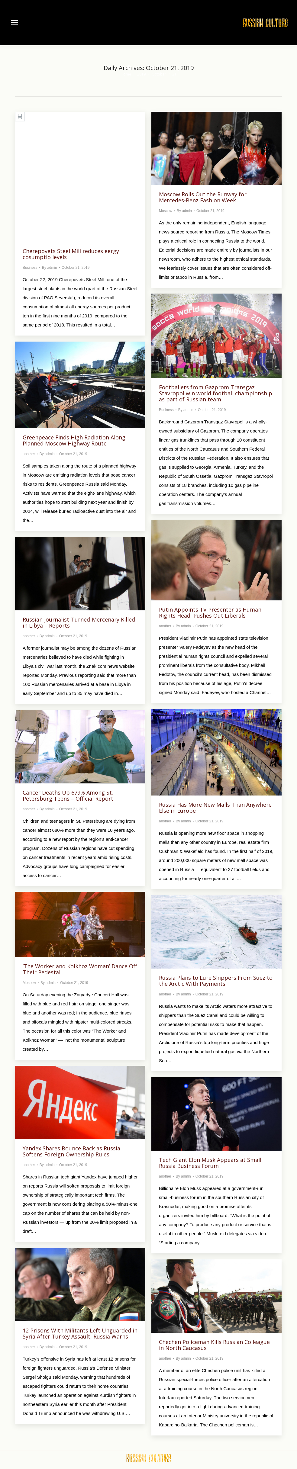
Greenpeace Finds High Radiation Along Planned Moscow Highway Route (74, 440)
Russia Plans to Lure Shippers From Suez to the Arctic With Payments (216, 980)
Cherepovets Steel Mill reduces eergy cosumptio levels (71, 254)
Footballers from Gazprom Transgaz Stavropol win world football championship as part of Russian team (215, 393)
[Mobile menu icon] (14, 22)
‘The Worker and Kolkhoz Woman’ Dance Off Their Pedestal (80, 969)
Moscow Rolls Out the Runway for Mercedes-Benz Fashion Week (203, 197)
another (29, 454)
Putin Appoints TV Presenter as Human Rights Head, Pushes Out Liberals (210, 612)
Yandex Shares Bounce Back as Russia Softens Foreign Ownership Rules (71, 1151)
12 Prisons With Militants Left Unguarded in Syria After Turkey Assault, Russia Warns (80, 1333)
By (49, 267)
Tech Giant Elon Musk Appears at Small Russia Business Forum (210, 1162)
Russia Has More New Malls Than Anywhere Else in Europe (215, 807)
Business (30, 267)
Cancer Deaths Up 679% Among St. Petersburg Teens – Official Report (68, 795)
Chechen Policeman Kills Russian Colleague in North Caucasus (214, 1345)
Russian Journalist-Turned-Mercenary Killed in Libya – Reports (79, 622)
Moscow (165, 211)
